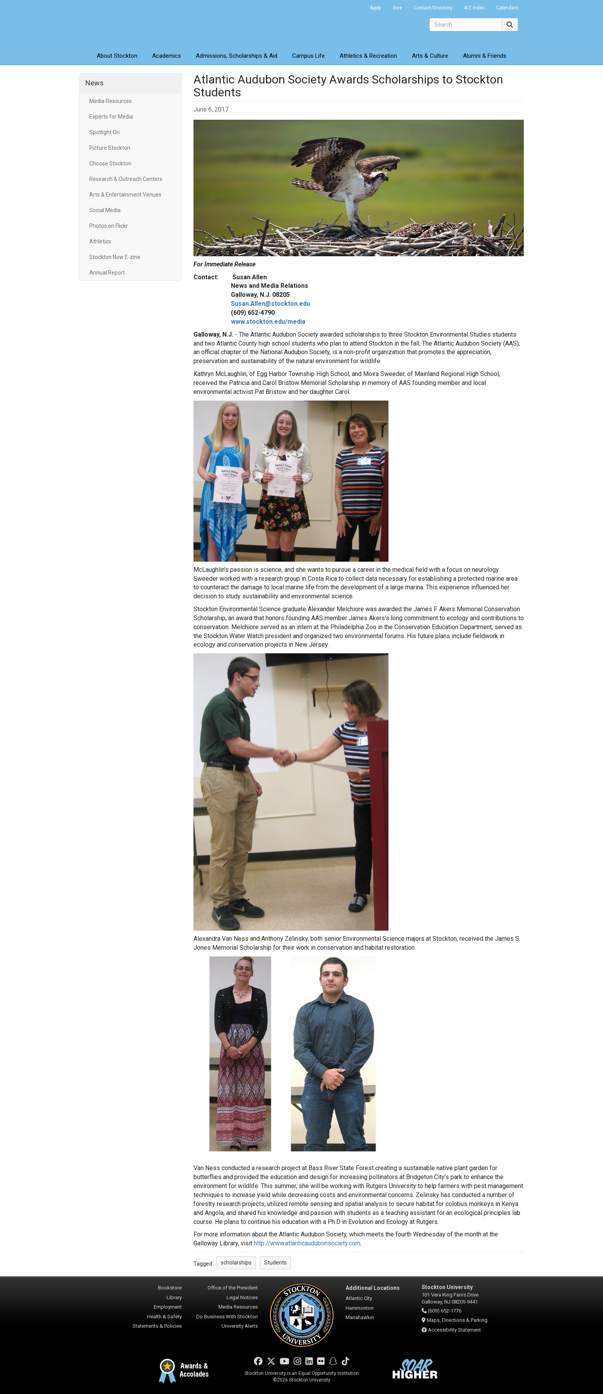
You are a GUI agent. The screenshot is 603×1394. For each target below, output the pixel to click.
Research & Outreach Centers (125, 179)
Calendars (507, 8)
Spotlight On (104, 132)
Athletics (368, 55)
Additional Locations (373, 1288)
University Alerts (240, 1326)
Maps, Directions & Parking (457, 1320)
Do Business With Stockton (227, 1317)
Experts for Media (111, 117)
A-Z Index (474, 8)
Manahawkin (360, 1317)
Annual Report (107, 273)
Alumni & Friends (484, 55)
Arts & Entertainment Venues (125, 195)
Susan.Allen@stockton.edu (270, 303)
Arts (430, 55)
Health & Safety (164, 1317)
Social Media (105, 210)
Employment (168, 1307)
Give (397, 8)
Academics (166, 55)
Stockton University (135, 23)
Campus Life (308, 55)
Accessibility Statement (454, 1330)
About (117, 55)
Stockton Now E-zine (114, 257)
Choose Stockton (110, 163)
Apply (375, 8)
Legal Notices (242, 1297)
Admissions (236, 55)
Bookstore (170, 1288)
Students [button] (275, 1262)
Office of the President (233, 1288)
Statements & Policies (157, 1326)
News (94, 83)
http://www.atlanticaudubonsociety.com (307, 1243)
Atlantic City (359, 1298)
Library (174, 1297)
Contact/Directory (433, 8)
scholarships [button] (236, 1262)
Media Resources (110, 101)
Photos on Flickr (108, 226)
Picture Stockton (109, 148)
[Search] (465, 24)
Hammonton (360, 1308)
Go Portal (354, 6)
